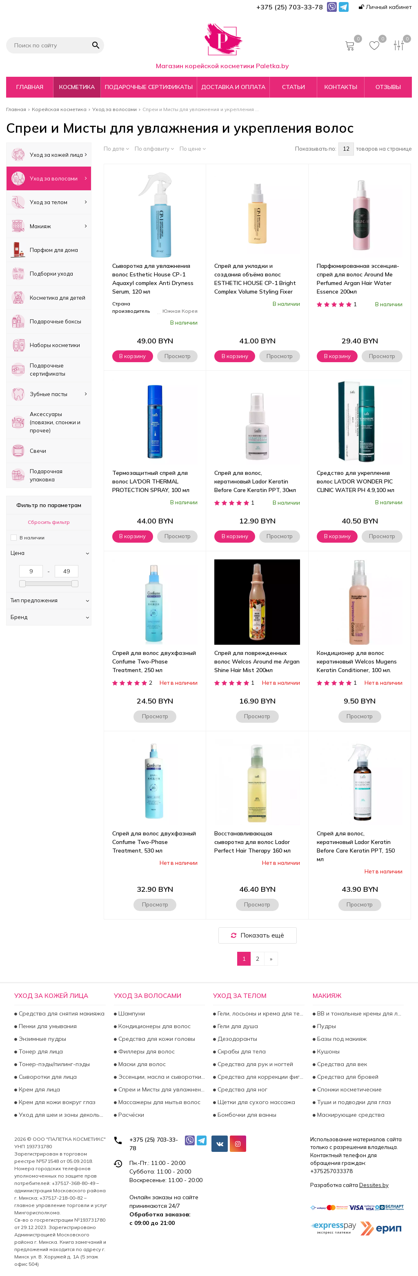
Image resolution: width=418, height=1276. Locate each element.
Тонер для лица (40, 1051)
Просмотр (178, 356)
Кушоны (328, 1051)
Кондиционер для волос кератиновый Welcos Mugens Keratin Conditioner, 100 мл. (357, 661)
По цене (193, 148)
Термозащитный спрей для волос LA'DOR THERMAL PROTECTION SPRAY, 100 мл (150, 481)
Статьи (293, 87)
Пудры (326, 1026)
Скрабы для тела (241, 1051)
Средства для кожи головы (156, 1038)
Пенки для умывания (47, 1026)
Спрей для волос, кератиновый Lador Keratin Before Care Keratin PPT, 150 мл (356, 846)
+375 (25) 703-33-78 (153, 1144)
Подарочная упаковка (36, 475)
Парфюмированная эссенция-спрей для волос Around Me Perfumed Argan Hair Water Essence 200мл (358, 278)
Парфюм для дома (44, 249)
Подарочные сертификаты (149, 87)
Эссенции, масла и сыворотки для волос (161, 1076)
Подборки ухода (42, 273)
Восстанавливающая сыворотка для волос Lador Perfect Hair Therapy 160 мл (252, 842)
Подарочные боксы (46, 321)
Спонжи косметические (349, 1089)
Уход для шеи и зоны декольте (61, 1114)
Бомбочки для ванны (246, 1114)
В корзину (132, 356)
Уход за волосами (49, 178)
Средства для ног (241, 1089)
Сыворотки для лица (47, 1076)
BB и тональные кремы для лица (360, 1013)
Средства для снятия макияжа (60, 1013)
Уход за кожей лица (49, 154)
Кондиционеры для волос (154, 1026)
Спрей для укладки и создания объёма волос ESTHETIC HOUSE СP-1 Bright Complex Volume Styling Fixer (255, 278)
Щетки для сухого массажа (255, 1102)
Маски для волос (141, 1064)
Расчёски (130, 1114)
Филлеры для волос (146, 1051)
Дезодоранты (236, 1038)
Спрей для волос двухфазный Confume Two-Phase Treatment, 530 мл (154, 842)
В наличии (32, 537)
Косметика (77, 87)
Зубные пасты (49, 393)
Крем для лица (38, 1089)
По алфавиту (154, 148)
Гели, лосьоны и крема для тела (260, 1013)
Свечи (28, 450)
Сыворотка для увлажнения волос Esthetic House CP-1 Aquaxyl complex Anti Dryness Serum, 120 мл (152, 278)
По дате (116, 148)
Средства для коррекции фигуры (260, 1076)
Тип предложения (50, 600)
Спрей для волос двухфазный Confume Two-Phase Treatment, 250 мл (154, 661)
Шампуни (131, 1013)
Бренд (50, 617)
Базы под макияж (341, 1038)
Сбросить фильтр (49, 522)
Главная (29, 87)
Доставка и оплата (233, 87)
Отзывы (388, 87)
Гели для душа (237, 1026)
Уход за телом (49, 202)
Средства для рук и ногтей (254, 1064)
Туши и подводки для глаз (353, 1102)
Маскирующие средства (350, 1114)
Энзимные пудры (41, 1038)
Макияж (49, 226)
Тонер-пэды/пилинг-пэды (53, 1064)
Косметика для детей (48, 297)
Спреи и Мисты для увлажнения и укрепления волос (161, 1089)
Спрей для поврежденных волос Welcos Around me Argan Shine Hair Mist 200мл (257, 661)
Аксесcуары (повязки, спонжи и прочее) (45, 422)
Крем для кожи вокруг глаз (56, 1102)
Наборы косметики (45, 345)
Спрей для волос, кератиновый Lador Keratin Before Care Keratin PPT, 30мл (255, 481)
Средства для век (341, 1064)
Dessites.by (374, 1185)
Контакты (341, 87)
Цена (50, 553)
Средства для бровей (347, 1076)
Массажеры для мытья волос (158, 1102)
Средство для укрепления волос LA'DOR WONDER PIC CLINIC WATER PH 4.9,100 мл (355, 481)
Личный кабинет (385, 7)
